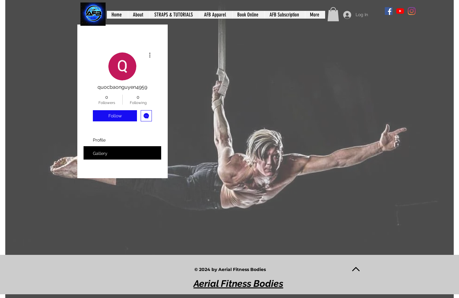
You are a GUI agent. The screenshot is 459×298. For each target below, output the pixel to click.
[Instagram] (412, 11)
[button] (333, 14)
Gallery (100, 153)
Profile (99, 140)
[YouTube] (400, 11)
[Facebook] (389, 11)
